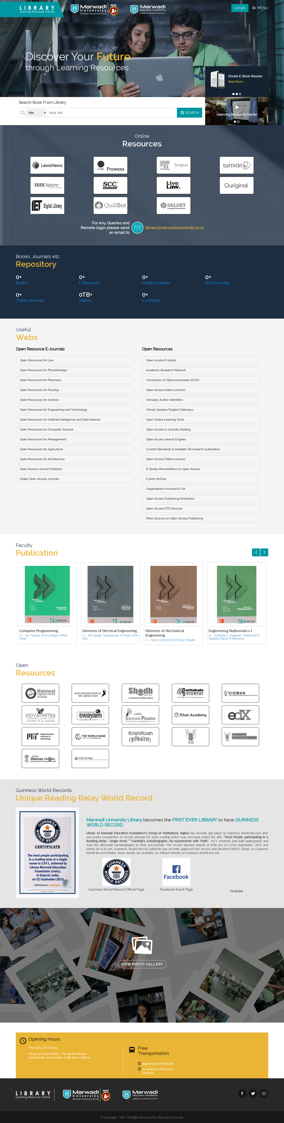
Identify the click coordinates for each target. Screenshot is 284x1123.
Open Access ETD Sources (164, 508)
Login (239, 8)
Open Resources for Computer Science (46, 429)
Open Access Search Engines (166, 439)
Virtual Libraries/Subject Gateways (169, 409)
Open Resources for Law (37, 360)
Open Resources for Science (39, 400)
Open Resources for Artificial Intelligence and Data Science (60, 419)
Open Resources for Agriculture (41, 449)
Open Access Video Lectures (165, 390)
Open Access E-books (161, 360)
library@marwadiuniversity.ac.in (174, 227)
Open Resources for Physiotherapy (43, 370)
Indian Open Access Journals (39, 479)
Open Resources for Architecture (42, 459)
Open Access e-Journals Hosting (168, 429)
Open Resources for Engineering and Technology (53, 409)
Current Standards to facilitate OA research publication (183, 449)
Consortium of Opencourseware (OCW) (172, 380)
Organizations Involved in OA (165, 489)
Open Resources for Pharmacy (41, 380)
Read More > (236, 85)
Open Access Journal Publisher (41, 469)
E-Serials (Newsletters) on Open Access (173, 469)
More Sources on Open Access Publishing (174, 518)
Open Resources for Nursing (39, 390)
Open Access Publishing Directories (170, 498)
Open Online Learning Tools (165, 419)
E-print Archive (156, 479)
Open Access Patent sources (165, 459)
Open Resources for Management (43, 439)
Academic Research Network (166, 370)
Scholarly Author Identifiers (164, 400)
